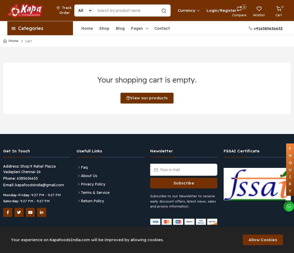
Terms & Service (95, 192)
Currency (188, 10)
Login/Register (214, 10)
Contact (162, 28)
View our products (147, 97)
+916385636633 (265, 28)
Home (87, 28)
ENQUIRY (290, 169)
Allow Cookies (263, 239)
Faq (84, 167)
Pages (140, 28)
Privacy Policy (93, 184)
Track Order (64, 10)
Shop (104, 28)
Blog (120, 28)
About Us (89, 175)
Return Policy (92, 201)
